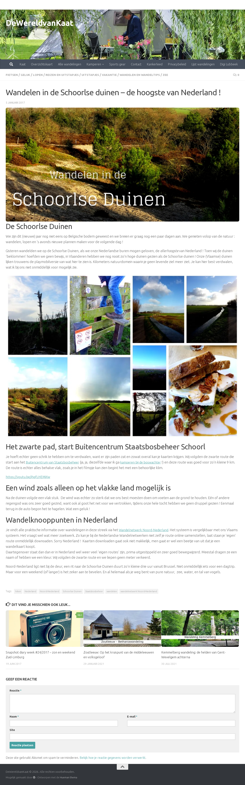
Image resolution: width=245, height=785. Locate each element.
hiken (18, 591)
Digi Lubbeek (212, 4)
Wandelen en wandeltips (147, 74)
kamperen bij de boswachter (144, 462)
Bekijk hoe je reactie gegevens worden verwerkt (112, 757)
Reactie (15, 690)
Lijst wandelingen (186, 4)
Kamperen (77, 4)
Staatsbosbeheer (94, 591)
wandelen (112, 591)
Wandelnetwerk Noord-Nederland (145, 530)
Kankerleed (138, 4)
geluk (26, 74)
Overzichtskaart (25, 4)
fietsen (12, 74)
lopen (39, 74)
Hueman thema (68, 777)
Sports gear (100, 4)
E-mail (132, 716)
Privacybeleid (160, 4)
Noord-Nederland (49, 591)
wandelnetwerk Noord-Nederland (139, 591)
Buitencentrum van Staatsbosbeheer (54, 462)
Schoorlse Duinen (72, 591)
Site (12, 729)
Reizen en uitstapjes (65, 74)
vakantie (115, 74)
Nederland (30, 591)
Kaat (6, 4)
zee (174, 74)
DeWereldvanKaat (39, 22)
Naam (14, 716)
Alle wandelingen (52, 4)
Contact (119, 4)
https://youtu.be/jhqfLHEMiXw (29, 476)
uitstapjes (95, 74)
